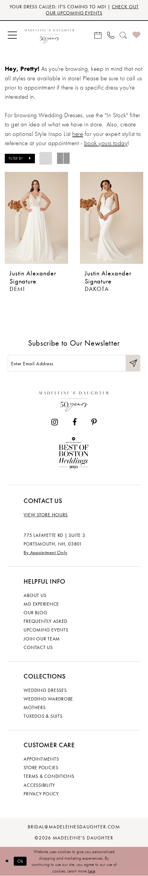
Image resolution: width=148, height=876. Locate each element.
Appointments (41, 759)
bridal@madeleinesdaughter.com (74, 827)
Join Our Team (42, 639)
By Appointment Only (45, 552)
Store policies (41, 767)
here (91, 871)
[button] (12, 35)
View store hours (46, 515)
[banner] (49, 35)
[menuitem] (12, 35)
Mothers (34, 707)
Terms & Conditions (49, 776)
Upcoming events (46, 630)
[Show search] (123, 35)
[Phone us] (110, 35)
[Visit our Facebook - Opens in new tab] (74, 422)
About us (35, 595)
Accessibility (39, 785)
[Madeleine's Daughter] (74, 399)
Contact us (38, 647)
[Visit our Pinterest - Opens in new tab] (94, 422)
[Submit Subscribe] (133, 363)
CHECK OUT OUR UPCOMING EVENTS (92, 10)
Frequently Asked (45, 621)
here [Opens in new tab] (77, 134)
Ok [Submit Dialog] (20, 861)
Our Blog (35, 612)
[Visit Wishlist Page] (136, 35)
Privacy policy (41, 794)
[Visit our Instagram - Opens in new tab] (54, 422)
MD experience (41, 604)
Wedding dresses (45, 690)
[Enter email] (74, 363)
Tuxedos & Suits (43, 716)
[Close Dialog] (6, 861)
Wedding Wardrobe (48, 699)
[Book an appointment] (98, 35)
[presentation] (36, 218)
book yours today (106, 143)
